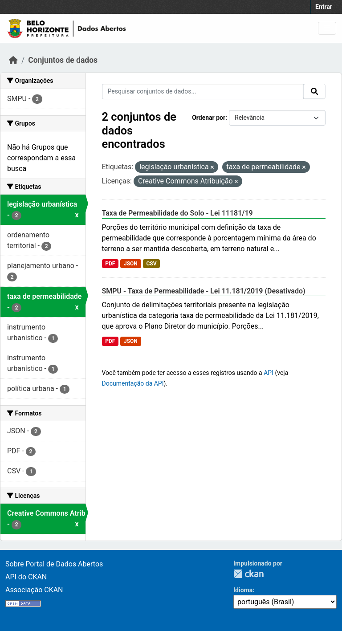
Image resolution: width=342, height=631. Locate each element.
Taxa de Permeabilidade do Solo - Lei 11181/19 (177, 213)
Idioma (242, 590)
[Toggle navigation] (327, 28)
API (268, 372)
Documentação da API (133, 383)
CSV (151, 264)
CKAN (248, 573)
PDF (110, 264)
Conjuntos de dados (63, 60)
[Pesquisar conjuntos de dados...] (203, 91)
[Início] (13, 60)
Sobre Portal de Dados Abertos (54, 564)
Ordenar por (208, 117)
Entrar (323, 6)
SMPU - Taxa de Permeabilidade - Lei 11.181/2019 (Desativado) (203, 291)
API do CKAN (26, 577)
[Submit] (314, 91)
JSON (131, 264)
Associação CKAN (34, 590)
